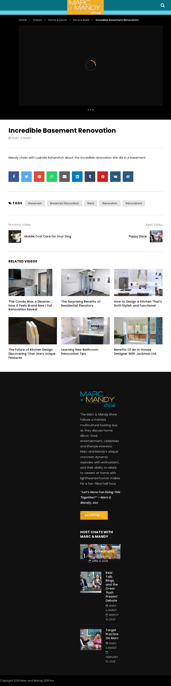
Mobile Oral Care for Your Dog (47, 236)
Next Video (154, 225)
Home (23, 20)
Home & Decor (57, 20)
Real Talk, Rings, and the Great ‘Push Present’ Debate (112, 587)
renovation (109, 203)
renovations (134, 203)
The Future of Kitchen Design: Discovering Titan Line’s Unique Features (31, 354)
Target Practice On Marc (112, 634)
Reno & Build (81, 20)
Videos (37, 20)
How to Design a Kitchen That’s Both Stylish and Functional (138, 303)
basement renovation (64, 203)
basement (35, 203)
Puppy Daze (138, 236)
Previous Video (19, 225)
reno (90, 203)
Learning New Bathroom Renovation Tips (79, 352)
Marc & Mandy (22, 138)
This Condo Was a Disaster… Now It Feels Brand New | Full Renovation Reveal (30, 305)
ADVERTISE (94, 515)
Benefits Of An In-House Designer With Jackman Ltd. (135, 352)
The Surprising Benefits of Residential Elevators (81, 303)
